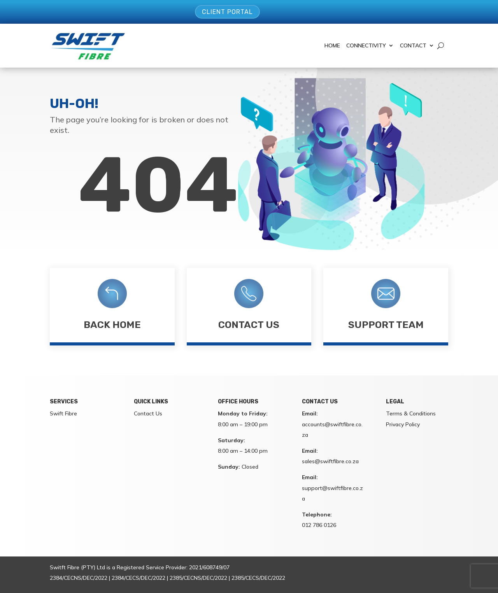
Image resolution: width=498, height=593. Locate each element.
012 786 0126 (319, 524)
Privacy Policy (403, 424)
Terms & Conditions (411, 413)
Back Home (112, 324)
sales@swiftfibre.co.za (330, 461)
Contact (413, 45)
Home (332, 45)
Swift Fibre (63, 413)
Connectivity (366, 45)
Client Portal (227, 12)
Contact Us (248, 324)
